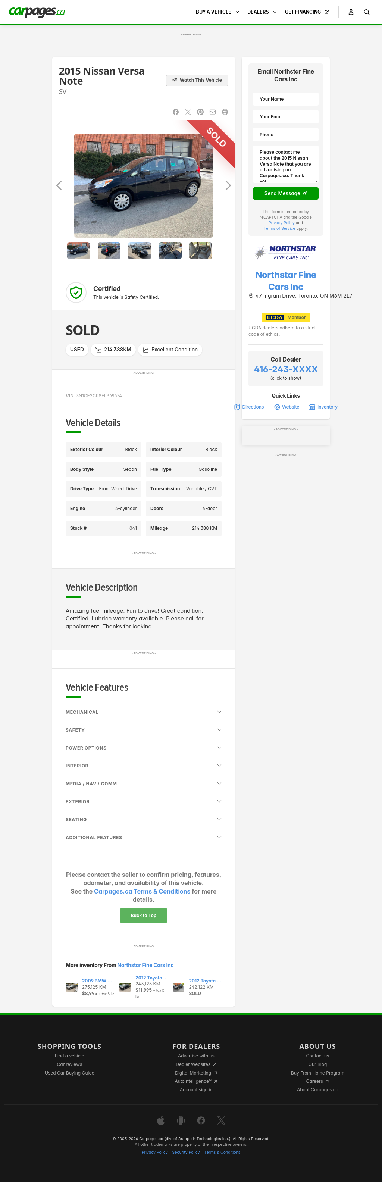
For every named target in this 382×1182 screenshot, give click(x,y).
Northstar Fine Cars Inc (145, 965)
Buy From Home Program (317, 1073)
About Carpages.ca (317, 1089)
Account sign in (196, 1089)
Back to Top (144, 915)
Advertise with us (196, 1056)
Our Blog (318, 1064)
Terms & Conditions (222, 1152)
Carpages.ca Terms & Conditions (142, 891)
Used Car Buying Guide (69, 1073)
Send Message (285, 194)
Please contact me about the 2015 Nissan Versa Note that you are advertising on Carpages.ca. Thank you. (286, 164)
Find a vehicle (69, 1056)
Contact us (317, 1056)
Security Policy (186, 1152)
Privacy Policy (282, 223)
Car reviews (69, 1064)
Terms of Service (279, 228)
